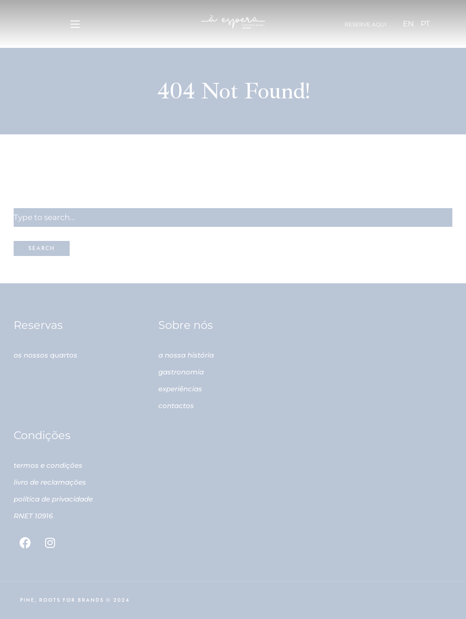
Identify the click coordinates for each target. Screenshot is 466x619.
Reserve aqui (365, 24)
